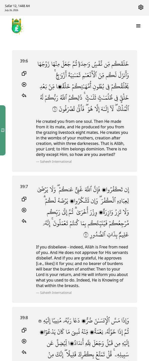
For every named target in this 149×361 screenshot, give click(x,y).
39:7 (24, 186)
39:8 (24, 317)
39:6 (24, 61)
